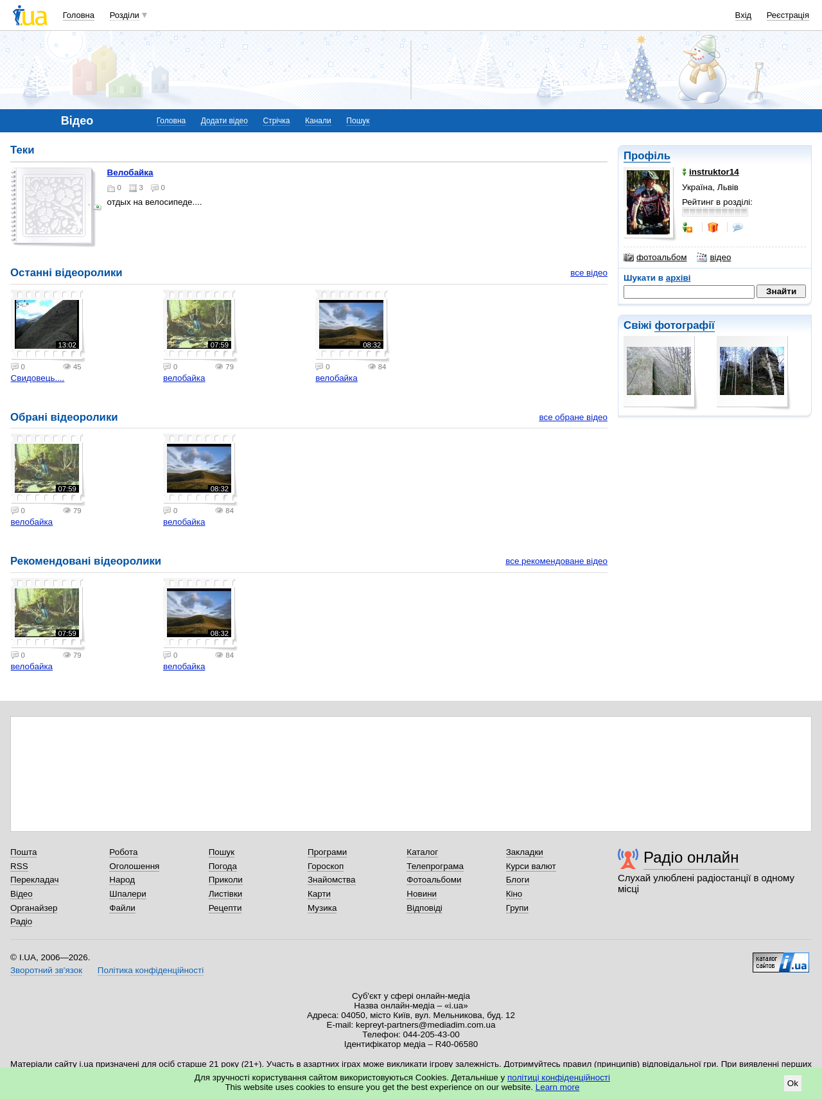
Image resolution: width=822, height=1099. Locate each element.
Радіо (21, 921)
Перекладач (34, 879)
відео (714, 257)
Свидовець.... (38, 378)
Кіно (514, 894)
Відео (21, 894)
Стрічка (276, 120)
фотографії (684, 325)
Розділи (124, 15)
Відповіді (424, 908)
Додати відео (224, 120)
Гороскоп (326, 866)
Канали (318, 120)
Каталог (422, 852)
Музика (322, 908)
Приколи (226, 879)
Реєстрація (788, 15)
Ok (792, 1083)
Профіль (647, 156)
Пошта (23, 852)
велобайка (130, 172)
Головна (78, 15)
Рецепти (225, 908)
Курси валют (531, 866)
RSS (19, 866)
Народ (122, 879)
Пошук (357, 120)
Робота (123, 852)
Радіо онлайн (691, 857)
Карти (319, 894)
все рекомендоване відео (556, 561)
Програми (327, 852)
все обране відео (573, 417)
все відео (589, 272)
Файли (122, 908)
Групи (517, 908)
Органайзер (33, 908)
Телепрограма (435, 866)
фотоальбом (655, 257)
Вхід (743, 15)
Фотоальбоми (434, 879)
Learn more (558, 1087)
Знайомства (332, 879)
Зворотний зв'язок (46, 970)
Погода (223, 866)
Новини (422, 894)
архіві (678, 278)
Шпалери (127, 894)
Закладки (524, 852)
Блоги (518, 879)
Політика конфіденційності (151, 970)
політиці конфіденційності (558, 1077)
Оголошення (134, 866)
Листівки (226, 894)
